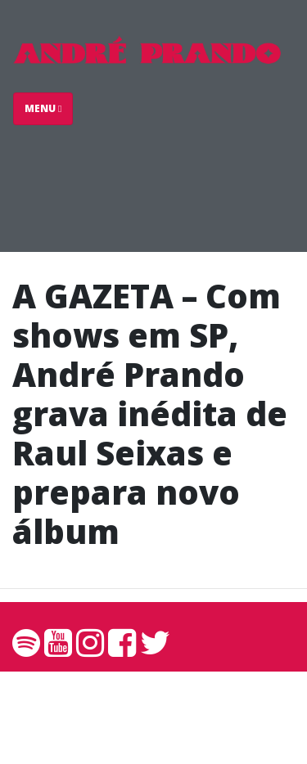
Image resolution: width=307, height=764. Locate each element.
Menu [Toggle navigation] (43, 108)
